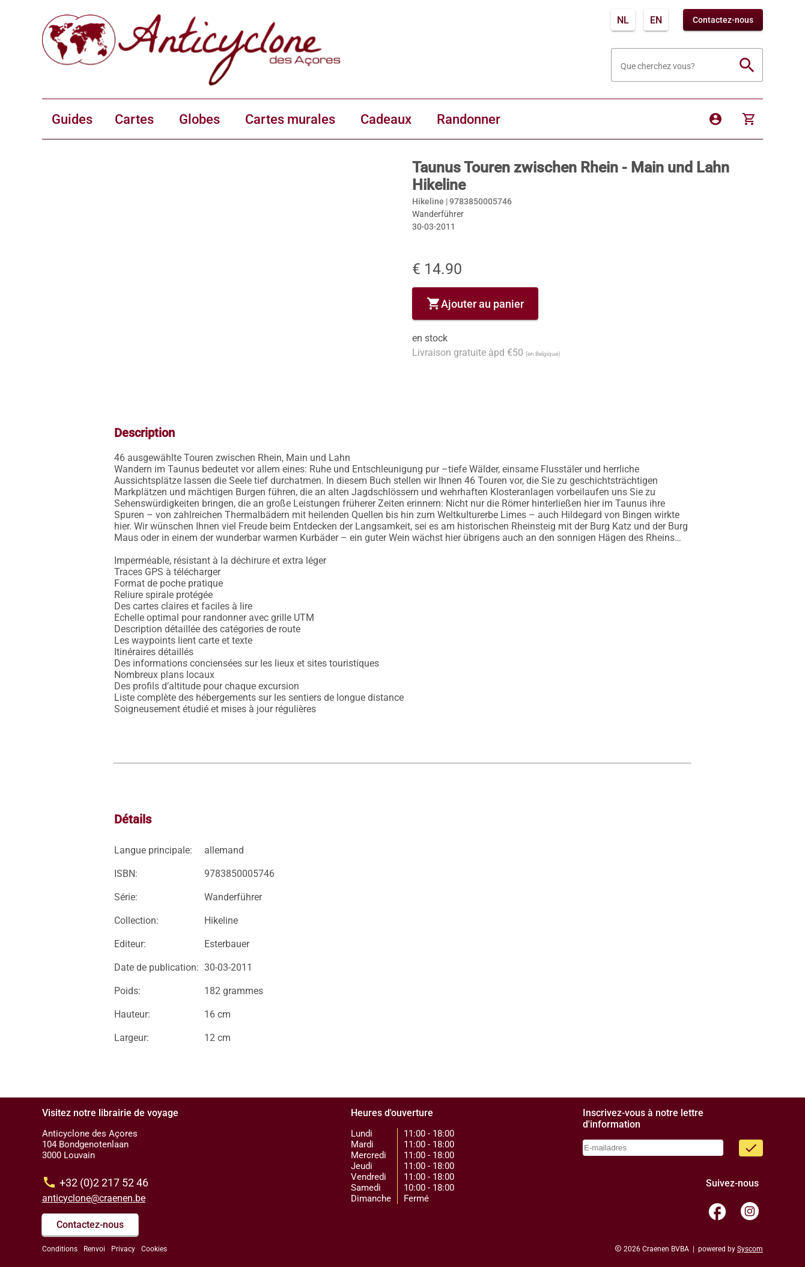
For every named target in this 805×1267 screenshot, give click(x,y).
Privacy (123, 1249)
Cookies (154, 1249)
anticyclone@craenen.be (93, 1198)
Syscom (750, 1249)
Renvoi (94, 1249)
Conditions (59, 1249)
